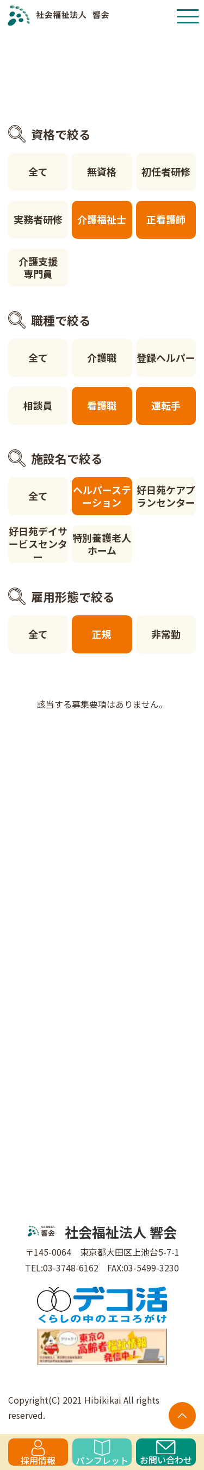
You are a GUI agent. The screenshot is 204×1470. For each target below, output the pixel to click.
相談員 (38, 405)
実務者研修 (38, 219)
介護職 (101, 357)
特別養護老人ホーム (101, 543)
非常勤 (166, 634)
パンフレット (102, 1453)
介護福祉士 (101, 219)
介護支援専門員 (38, 267)
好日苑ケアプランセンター (166, 496)
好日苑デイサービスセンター (38, 544)
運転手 (166, 405)
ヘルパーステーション (102, 496)
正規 (102, 634)
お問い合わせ (166, 1453)
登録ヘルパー (166, 357)
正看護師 (166, 219)
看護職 (101, 405)
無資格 (101, 171)
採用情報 (38, 1453)
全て (38, 171)
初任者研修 (165, 171)
